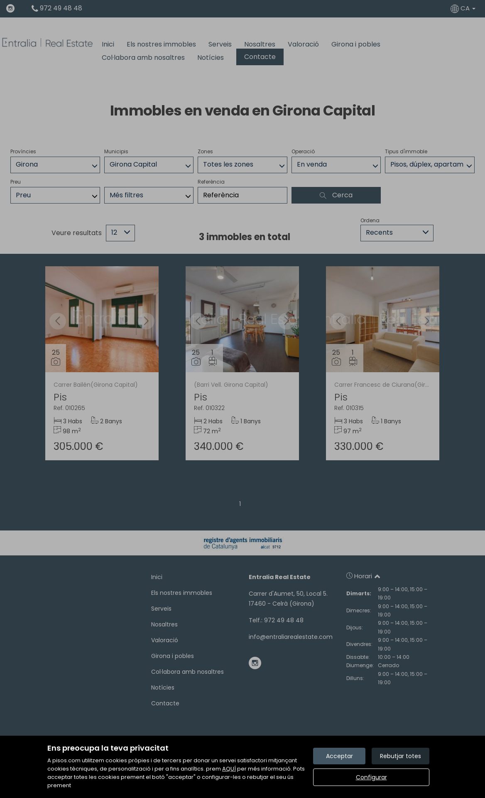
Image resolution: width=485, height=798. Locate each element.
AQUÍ (229, 769)
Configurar (371, 777)
